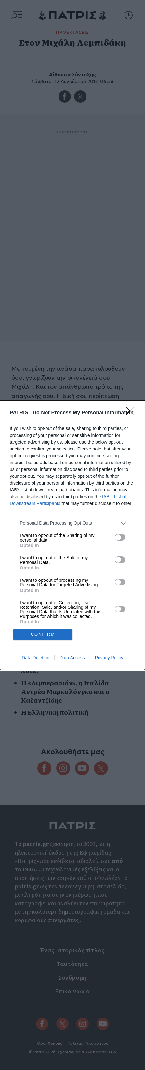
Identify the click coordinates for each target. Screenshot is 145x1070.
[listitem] (72, 523)
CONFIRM (43, 634)
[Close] (132, 413)
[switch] (120, 537)
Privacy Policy (109, 657)
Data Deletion (35, 657)
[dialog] (72, 535)
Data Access (72, 657)
